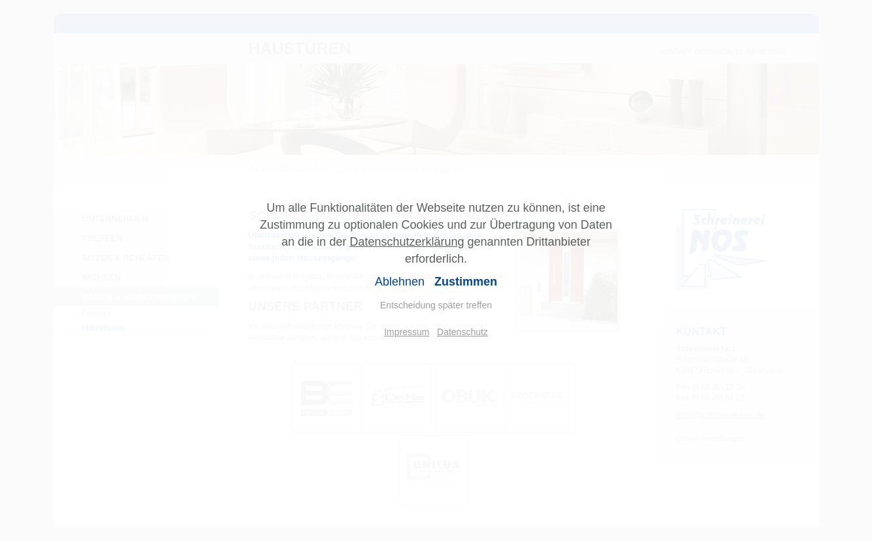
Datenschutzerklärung (406, 241)
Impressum (406, 332)
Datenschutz (462, 332)
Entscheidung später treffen (436, 305)
